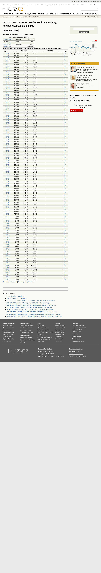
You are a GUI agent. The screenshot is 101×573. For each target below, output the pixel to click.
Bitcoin (43, 5)
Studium (99, 1)
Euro (27, 328)
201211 (8, 160)
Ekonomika (40, 330)
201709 (8, 59)
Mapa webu (78, 334)
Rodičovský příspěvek (8, 334)
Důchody (22, 342)
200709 (8, 269)
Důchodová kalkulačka (8, 328)
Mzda (28, 332)
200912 (8, 222)
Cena (77, 325)
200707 (8, 272)
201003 (8, 216)
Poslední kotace (7, 39)
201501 (8, 115)
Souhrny (39, 16)
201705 (8, 66)
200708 (8, 271)
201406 (8, 127)
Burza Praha (9, 14)
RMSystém (19, 14)
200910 (8, 225)
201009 (8, 206)
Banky (22, 323)
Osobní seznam (65, 14)
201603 (8, 90)
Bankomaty (28, 323)
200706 (8, 274)
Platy (31, 332)
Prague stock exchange (78, 341)
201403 (8, 132)
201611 (8, 76)
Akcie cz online (20, 16)
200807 (8, 251)
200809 (8, 248)
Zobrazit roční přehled (10, 282)
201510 (8, 99)
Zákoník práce (58, 336)
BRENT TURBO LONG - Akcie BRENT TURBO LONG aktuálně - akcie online (31, 305)
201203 (8, 174)
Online (6, 30)
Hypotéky (48, 5)
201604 (8, 88)
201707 (8, 62)
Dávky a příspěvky (25, 335)
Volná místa (27, 330)
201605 (8, 87)
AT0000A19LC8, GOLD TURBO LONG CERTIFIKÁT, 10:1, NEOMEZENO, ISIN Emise (34, 316)
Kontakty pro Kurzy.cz (76, 354)
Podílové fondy (47, 328)
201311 (8, 139)
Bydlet (94, 1)
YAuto (85, 1)
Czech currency (76, 339)
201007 (8, 209)
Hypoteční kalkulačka (8, 339)
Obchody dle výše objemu (26, 282)
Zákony (70, 5)
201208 (8, 166)
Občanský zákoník (59, 334)
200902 (8, 239)
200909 (8, 227)
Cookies (49, 349)
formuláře (60, 341)
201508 (8, 102)
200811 (8, 244)
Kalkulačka (64, 5)
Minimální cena (7, 43)
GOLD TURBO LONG (30, 16)
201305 (8, 150)
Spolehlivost (82, 325)
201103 (8, 195)
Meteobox (90, 1)
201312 (8, 138)
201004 (8, 215)
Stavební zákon (59, 339)
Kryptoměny (41, 332)
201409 (8, 122)
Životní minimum (7, 336)
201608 (8, 81)
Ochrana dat (42, 349)
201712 (8, 53)
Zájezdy (81, 1)
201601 (8, 94)
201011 (8, 202)
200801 (8, 262)
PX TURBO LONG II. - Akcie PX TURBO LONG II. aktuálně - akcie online (30, 309)
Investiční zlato (44, 337)
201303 (8, 153)
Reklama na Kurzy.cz (76, 349)
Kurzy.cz (5, 16)
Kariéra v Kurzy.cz (75, 351)
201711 (8, 55)
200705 (8, 276)
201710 (8, 57)
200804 (8, 257)
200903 (8, 237)
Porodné (30, 337)
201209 (8, 164)
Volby (73, 334)
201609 (8, 80)
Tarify (53, 5)
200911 (8, 223)
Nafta (50, 339)
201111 (8, 181)
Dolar (31, 328)
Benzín (46, 339)
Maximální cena (7, 44)
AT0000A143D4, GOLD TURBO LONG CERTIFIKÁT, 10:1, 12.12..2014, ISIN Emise (33, 314)
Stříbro (50, 337)
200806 (8, 253)
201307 (8, 146)
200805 (8, 255)
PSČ (63, 325)
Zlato (38, 5)
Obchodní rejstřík (75, 1)
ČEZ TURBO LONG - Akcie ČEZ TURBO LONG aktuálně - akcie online (29, 307)
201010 (8, 204)
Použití (71, 356)
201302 (8, 155)
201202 (8, 176)
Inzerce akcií (43, 14)
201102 (8, 197)
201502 (8, 113)
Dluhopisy (40, 328)
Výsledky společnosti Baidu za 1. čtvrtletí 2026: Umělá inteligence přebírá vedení (86, 70)
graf (65, 53)
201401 (8, 136)
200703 (8, 279)
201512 (8, 96)
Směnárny (22, 328)
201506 (8, 106)
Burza (39, 325)
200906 (8, 232)
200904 (8, 236)
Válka (78, 5)
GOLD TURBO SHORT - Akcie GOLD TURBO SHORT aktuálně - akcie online (31, 312)
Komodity (33, 5)
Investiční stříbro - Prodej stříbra (17, 298)
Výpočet (12, 323)
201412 (8, 117)
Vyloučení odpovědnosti (45, 351)
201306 (8, 148)
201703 (8, 69)
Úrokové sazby (24, 325)
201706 (8, 64)
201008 (8, 208)
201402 (8, 134)
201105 (8, 192)
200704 (8, 278)
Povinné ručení (7, 341)
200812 (8, 243)
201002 (8, 218)
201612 (8, 74)
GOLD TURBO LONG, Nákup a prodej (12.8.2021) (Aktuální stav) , (28, 303)
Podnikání (57, 323)
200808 (8, 250)
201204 (8, 173)
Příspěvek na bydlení (8, 332)
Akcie (14, 16)
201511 (8, 97)
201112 (8, 180)
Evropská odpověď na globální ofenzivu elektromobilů (86, 79)
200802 (8, 260)
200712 (8, 264)
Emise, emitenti (30, 14)
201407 (8, 125)
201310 (8, 141)
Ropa (39, 339)
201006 (8, 211)
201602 (8, 92)
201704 (8, 67)
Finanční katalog (76, 331)
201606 (8, 85)
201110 (8, 183)
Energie (58, 5)
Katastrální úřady (59, 330)
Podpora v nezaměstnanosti (27, 340)
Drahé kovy (41, 335)
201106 (8, 190)
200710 (8, 267)
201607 (8, 83)
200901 (8, 241)
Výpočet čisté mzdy (8, 325)
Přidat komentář (76, 111)
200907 (8, 230)
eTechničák (79, 329)
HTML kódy (82, 356)
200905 (8, 234)
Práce (75, 5)
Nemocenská (23, 337)
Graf (10, 30)
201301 (8, 157)
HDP (45, 330)
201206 (8, 169)
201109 (8, 185)
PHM (42, 339)
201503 (8, 111)
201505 (8, 108)
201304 (8, 152)
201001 (8, 220)
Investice (10, 16)
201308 (8, 145)
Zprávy (9, 5)
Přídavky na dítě (7, 330)
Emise (16, 30)
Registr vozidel (76, 328)
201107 (8, 188)
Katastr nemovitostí (60, 328)
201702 (8, 71)
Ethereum (51, 332)
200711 (8, 265)
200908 (8, 229)
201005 (8, 213)
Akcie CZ (14, 5)
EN (91, 5)
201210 (8, 162)
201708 (8, 60)
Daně (56, 341)
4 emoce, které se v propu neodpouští (85, 86)
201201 (8, 178)
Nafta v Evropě (41, 341)
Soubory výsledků (92, 14)
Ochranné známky (59, 332)
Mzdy (48, 330)
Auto (73, 325)
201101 (8, 199)
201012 (8, 201)
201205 (8, 171)
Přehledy (53, 14)
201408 (8, 124)
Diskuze (83, 5)
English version (76, 336)
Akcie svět (20, 5)
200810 (8, 246)
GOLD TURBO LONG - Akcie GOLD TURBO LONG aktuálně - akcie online (31, 300)
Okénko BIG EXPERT (77, 64)
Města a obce (58, 325)
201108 (8, 187)
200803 (8, 258)
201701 (8, 73)
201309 (8, 143)
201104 (8, 194)
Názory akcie (78, 14)
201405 (8, 129)
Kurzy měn (27, 5)
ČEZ (43, 325)
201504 (8, 109)
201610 (8, 78)
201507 (8, 104)
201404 (8, 130)
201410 (8, 120)
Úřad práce (23, 332)
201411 (8, 118)
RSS (76, 356)
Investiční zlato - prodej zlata (16, 296)
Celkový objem (7, 46)
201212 (8, 159)
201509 (8, 101)
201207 (8, 167)
